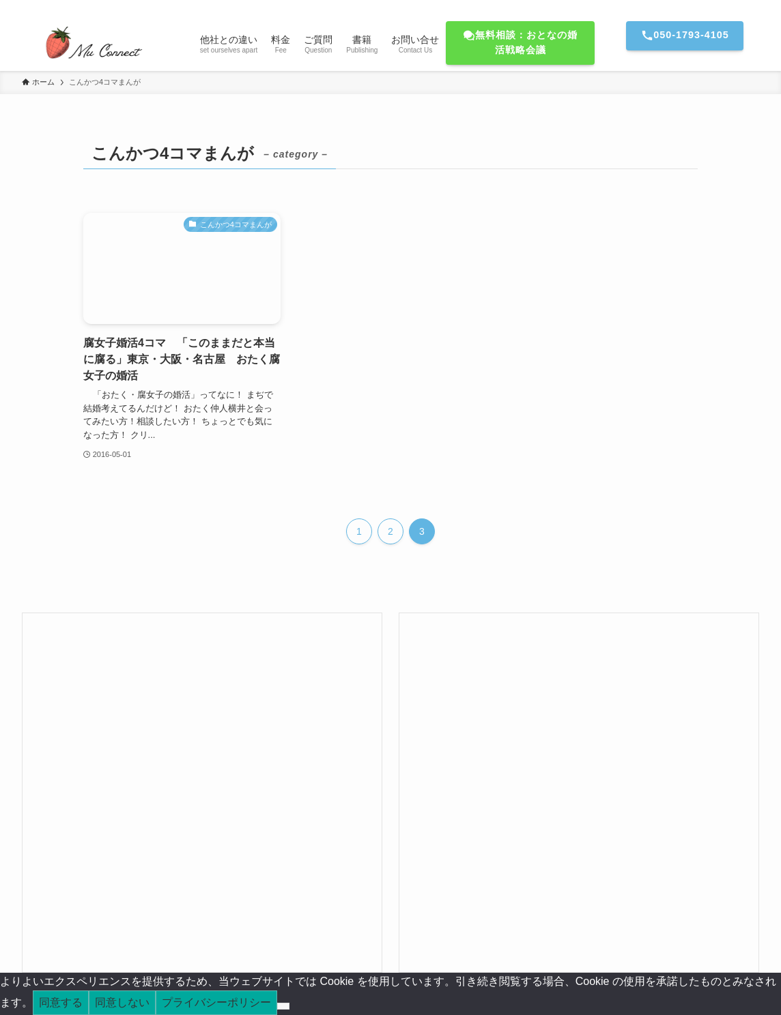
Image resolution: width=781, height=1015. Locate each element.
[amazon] (715, 7)
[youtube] (697, 7)
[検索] (750, 7)
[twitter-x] (661, 7)
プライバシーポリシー (216, 1002)
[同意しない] (283, 1006)
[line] (679, 7)
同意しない (122, 1002)
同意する (61, 1002)
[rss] (732, 7)
